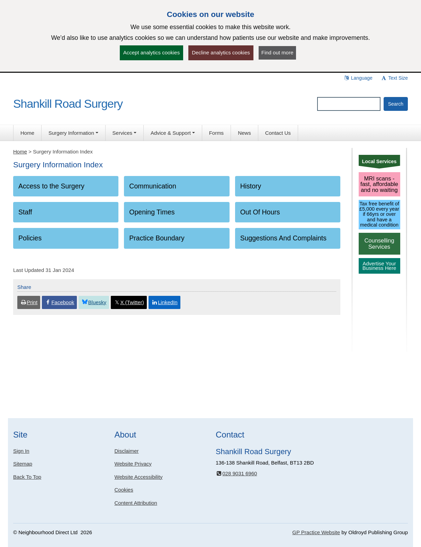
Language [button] (358, 78)
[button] (73, 133)
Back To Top (27, 477)
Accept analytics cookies (151, 52)
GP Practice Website (316, 532)
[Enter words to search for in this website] (348, 104)
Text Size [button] (394, 78)
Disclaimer (127, 451)
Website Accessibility (139, 477)
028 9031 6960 (236, 473)
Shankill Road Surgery (68, 103)
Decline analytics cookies (221, 52)
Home (20, 152)
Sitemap (22, 464)
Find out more (277, 52)
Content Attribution (136, 503)
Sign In (21, 451)
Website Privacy (133, 464)
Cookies (124, 490)
